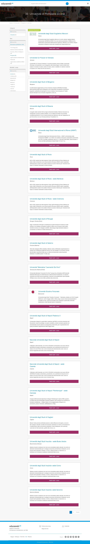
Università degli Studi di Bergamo (42, 82)
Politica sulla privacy (46, 526)
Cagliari (12, 84)
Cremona (13, 90)
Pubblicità (67, 526)
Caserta (12, 86)
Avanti (77, 512)
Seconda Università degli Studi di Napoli (44, 340)
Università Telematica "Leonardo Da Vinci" (45, 267)
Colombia (22, 536)
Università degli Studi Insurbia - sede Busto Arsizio (48, 441)
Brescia (12, 82)
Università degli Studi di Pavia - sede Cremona (47, 199)
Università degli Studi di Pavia (40, 155)
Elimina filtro (13, 31)
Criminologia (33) (13, 47)
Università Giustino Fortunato (48, 291)
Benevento (13, 78)
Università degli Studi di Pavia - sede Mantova (46, 179)
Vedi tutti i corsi (54, 48)
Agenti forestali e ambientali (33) (17, 57)
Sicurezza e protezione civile (17, 44)
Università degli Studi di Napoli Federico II (45, 316)
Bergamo (12, 80)
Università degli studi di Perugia (41, 219)
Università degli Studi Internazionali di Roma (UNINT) (57, 130)
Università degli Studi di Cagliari (41, 417)
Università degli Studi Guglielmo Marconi (53, 34)
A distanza (13, 76)
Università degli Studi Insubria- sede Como (45, 466)
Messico (30, 536)
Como (12, 88)
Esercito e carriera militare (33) (16, 49)
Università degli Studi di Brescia (41, 106)
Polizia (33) (12, 59)
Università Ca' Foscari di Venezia (42, 58)
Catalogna (17, 536)
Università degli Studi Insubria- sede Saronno (46, 490)
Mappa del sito (45, 528)
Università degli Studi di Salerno (41, 243)
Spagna (12, 536)
